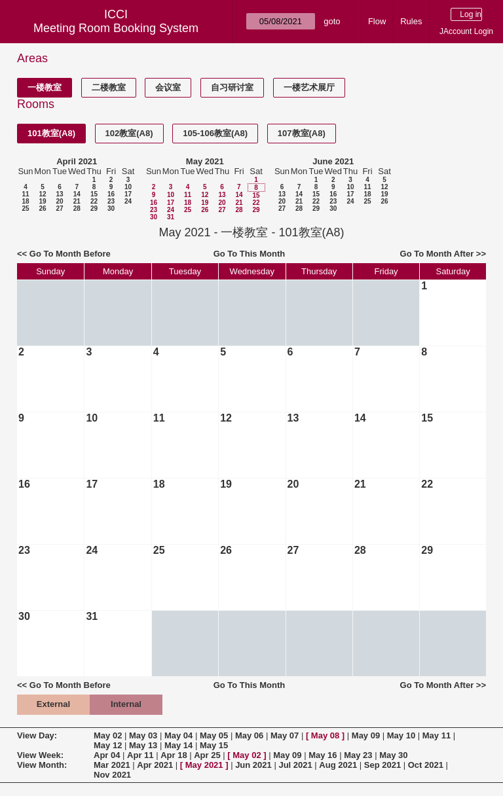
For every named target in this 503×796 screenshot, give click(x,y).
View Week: (40, 755)
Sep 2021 (382, 765)
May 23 (358, 755)
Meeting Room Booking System (115, 28)
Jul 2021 (295, 765)
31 (170, 217)
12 (42, 194)
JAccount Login (466, 31)
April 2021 (76, 161)
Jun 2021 (253, 765)
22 (94, 201)
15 (94, 194)
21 (77, 201)
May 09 (366, 735)
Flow (377, 21)
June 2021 (333, 161)
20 (59, 201)
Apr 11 (140, 755)
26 (42, 208)
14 (77, 194)
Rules (411, 21)
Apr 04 (107, 755)
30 (111, 208)
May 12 (108, 745)
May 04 (178, 735)
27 (59, 208)
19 (42, 201)
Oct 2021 (425, 765)
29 (94, 208)
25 (25, 208)
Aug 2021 (338, 765)
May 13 (143, 745)
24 (128, 201)
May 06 (249, 735)
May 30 (393, 755)
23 (111, 201)
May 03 (143, 735)
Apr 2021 (155, 765)
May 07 (284, 735)
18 (25, 201)
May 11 (436, 735)
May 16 (322, 755)
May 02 (108, 735)
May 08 (325, 735)
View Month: (42, 765)
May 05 (214, 735)
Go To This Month (250, 254)
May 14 (178, 745)
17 (128, 194)
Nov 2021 (112, 775)
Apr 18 (173, 755)
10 (128, 186)
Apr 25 (207, 755)
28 (77, 208)
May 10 (401, 735)
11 (25, 194)
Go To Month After (437, 254)
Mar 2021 (112, 765)
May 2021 (205, 161)
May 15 (214, 745)
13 (59, 194)
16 (111, 194)
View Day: (37, 735)
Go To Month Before (70, 254)
